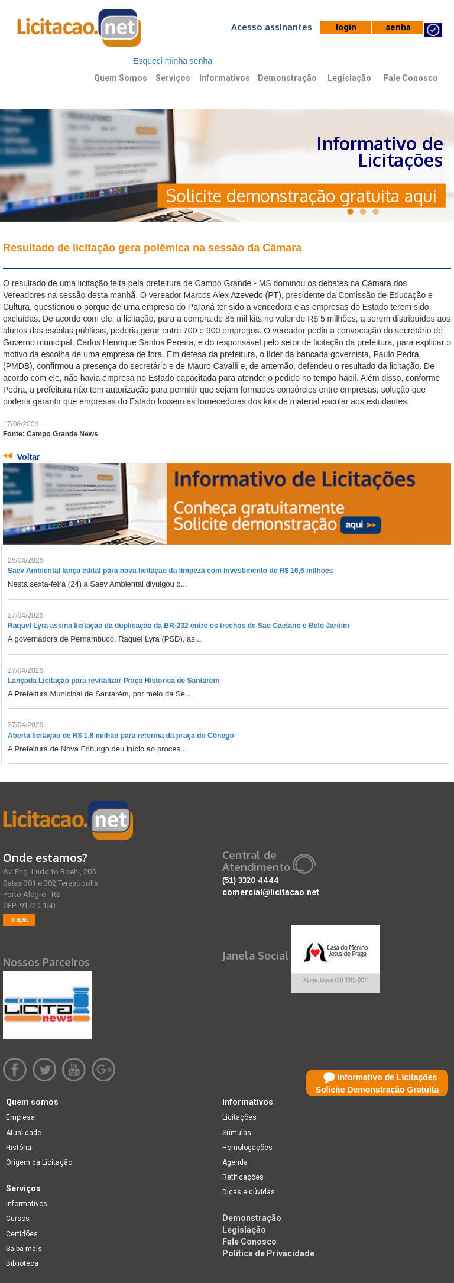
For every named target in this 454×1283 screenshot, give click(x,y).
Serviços (172, 78)
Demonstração (287, 78)
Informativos (224, 78)
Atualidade (23, 1133)
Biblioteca (22, 1263)
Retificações (243, 1177)
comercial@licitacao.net (270, 892)
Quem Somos (120, 78)
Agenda (235, 1162)
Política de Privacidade (268, 1253)
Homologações (247, 1147)
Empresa (20, 1117)
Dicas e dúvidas (248, 1192)
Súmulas (236, 1133)
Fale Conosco (411, 78)
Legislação (349, 78)
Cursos (18, 1218)
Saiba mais (24, 1249)
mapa (19, 919)
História (18, 1147)
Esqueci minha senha (172, 61)
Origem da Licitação (39, 1162)
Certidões (22, 1234)
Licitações (239, 1117)
